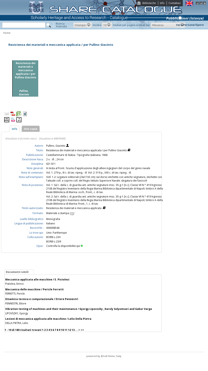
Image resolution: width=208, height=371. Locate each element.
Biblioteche (149, 3)
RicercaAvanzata (61, 25)
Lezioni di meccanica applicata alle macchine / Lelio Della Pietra (48, 319)
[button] (82, 25)
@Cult (104, 356)
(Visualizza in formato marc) (21, 138)
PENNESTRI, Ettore (15, 303)
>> (82, 330)
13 (73, 330)
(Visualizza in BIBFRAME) (52, 138)
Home (7, 33)
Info (162, 3)
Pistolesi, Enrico (14, 283)
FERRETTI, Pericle (15, 293)
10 (62, 330)
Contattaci (175, 3)
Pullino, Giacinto (56, 145)
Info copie (30, 129)
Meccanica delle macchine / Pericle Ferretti (34, 289)
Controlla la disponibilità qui (64, 246)
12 (69, 330)
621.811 (51, 164)
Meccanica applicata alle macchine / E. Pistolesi (37, 279)
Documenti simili (17, 272)
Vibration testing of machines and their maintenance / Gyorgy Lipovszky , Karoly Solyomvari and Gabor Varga (78, 309)
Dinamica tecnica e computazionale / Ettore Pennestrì (41, 299)
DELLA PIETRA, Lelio (16, 323)
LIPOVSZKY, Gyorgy (16, 313)
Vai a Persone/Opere (190, 25)
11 (66, 330)
